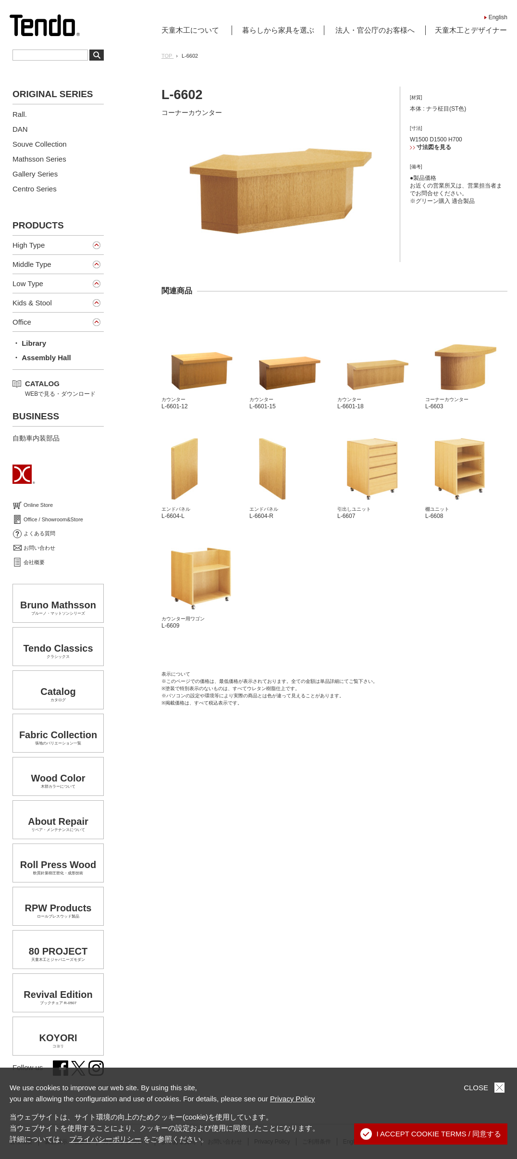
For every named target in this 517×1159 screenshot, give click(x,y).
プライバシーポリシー (105, 1139)
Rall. (19, 114)
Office (21, 322)
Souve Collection (39, 144)
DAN (20, 129)
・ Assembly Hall (41, 357)
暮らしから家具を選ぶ (278, 30)
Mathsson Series (39, 159)
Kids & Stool (32, 303)
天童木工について (190, 30)
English (498, 17)
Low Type (27, 283)
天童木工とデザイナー (471, 30)
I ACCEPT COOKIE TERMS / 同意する (431, 1134)
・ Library (29, 343)
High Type (28, 245)
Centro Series (34, 189)
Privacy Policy (292, 1099)
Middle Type (31, 264)
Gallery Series (35, 174)
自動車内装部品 (36, 438)
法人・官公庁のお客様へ (375, 30)
